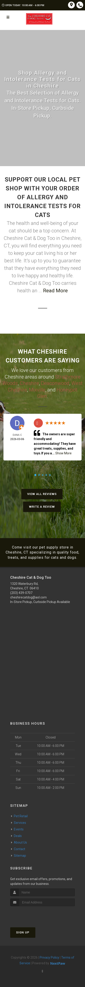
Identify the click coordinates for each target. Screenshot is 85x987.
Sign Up (22, 932)
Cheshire (29, 383)
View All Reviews (42, 494)
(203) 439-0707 (21, 593)
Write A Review (42, 506)
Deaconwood (55, 383)
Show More (63, 453)
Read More (55, 290)
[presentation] (34, 914)
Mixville (37, 390)
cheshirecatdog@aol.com (28, 597)
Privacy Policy (49, 957)
